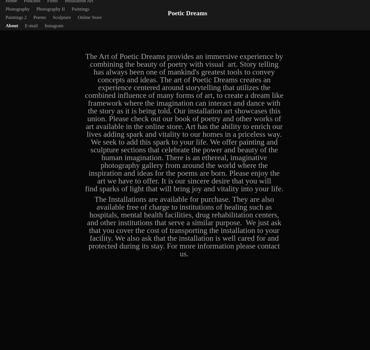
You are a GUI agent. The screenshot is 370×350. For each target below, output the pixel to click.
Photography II (50, 9)
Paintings (80, 9)
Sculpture (62, 17)
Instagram (54, 25)
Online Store (90, 17)
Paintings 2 (16, 17)
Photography (18, 9)
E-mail (31, 25)
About (12, 25)
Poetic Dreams (187, 13)
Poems (39, 17)
